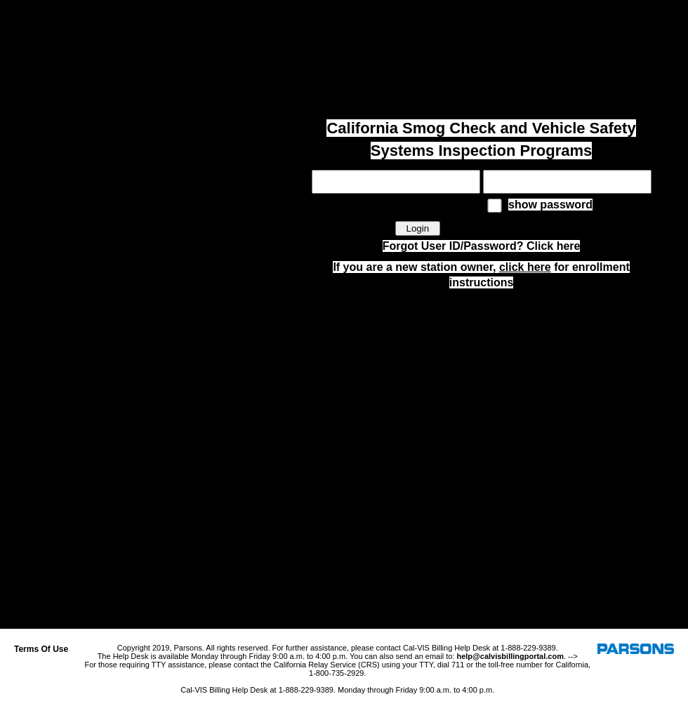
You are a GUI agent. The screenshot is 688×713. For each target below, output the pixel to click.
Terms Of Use (41, 649)
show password (550, 205)
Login (417, 228)
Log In (669, 15)
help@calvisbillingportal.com (510, 656)
